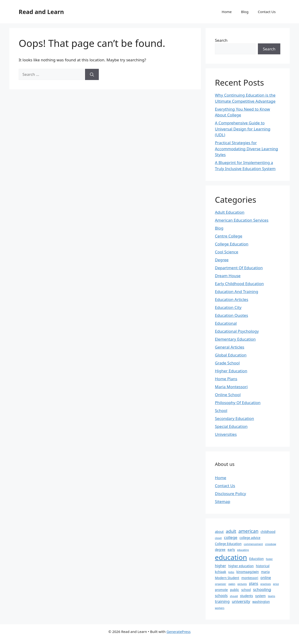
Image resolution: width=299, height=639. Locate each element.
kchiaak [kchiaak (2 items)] (220, 572)
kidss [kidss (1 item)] (231, 572)
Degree (221, 259)
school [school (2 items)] (246, 590)
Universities (226, 434)
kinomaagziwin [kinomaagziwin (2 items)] (247, 572)
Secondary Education (234, 418)
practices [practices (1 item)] (265, 584)
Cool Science (226, 252)
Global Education (230, 355)
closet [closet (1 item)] (218, 538)
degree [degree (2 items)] (220, 550)
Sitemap (222, 501)
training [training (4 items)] (222, 601)
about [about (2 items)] (219, 532)
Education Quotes (231, 315)
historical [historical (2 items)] (262, 566)
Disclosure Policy (230, 493)
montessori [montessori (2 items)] (249, 578)
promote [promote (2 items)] (221, 590)
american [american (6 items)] (248, 531)
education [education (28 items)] (231, 557)
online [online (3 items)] (265, 577)
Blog (245, 11)
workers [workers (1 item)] (219, 608)
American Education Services (241, 220)
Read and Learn (41, 12)
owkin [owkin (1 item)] (231, 584)
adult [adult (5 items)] (231, 531)
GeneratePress (179, 631)
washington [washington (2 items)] (261, 602)
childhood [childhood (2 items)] (268, 532)
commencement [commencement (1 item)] (253, 544)
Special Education (231, 426)
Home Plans (226, 378)
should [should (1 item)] (234, 596)
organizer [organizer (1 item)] (220, 584)
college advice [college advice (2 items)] (249, 538)
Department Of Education (239, 267)
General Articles (229, 347)
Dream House (228, 275)
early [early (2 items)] (231, 550)
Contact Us (267, 11)
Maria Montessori (231, 386)
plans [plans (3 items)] (253, 583)
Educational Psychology (237, 331)
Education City (228, 307)
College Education (231, 244)
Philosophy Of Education (237, 402)
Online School (228, 394)
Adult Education (229, 212)
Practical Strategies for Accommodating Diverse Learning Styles (246, 148)
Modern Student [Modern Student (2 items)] (227, 578)
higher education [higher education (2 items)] (241, 566)
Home (227, 11)
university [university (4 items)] (241, 601)
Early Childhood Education (239, 283)
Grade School (227, 363)
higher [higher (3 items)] (220, 565)
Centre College (228, 236)
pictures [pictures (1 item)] (242, 584)
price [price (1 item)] (276, 584)
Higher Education (231, 371)
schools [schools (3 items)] (221, 595)
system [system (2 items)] (260, 596)
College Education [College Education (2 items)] (228, 544)
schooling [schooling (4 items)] (262, 589)
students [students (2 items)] (246, 596)
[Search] (92, 74)
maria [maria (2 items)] (265, 572)
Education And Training (236, 291)
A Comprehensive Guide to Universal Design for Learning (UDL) (242, 128)
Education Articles (231, 299)
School (221, 410)
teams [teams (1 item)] (271, 596)
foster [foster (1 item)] (269, 559)
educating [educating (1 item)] (243, 550)
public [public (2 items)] (234, 590)
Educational (226, 323)
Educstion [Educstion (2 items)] (256, 559)
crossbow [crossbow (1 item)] (270, 544)
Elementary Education (235, 339)
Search (221, 40)
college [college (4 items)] (230, 537)
